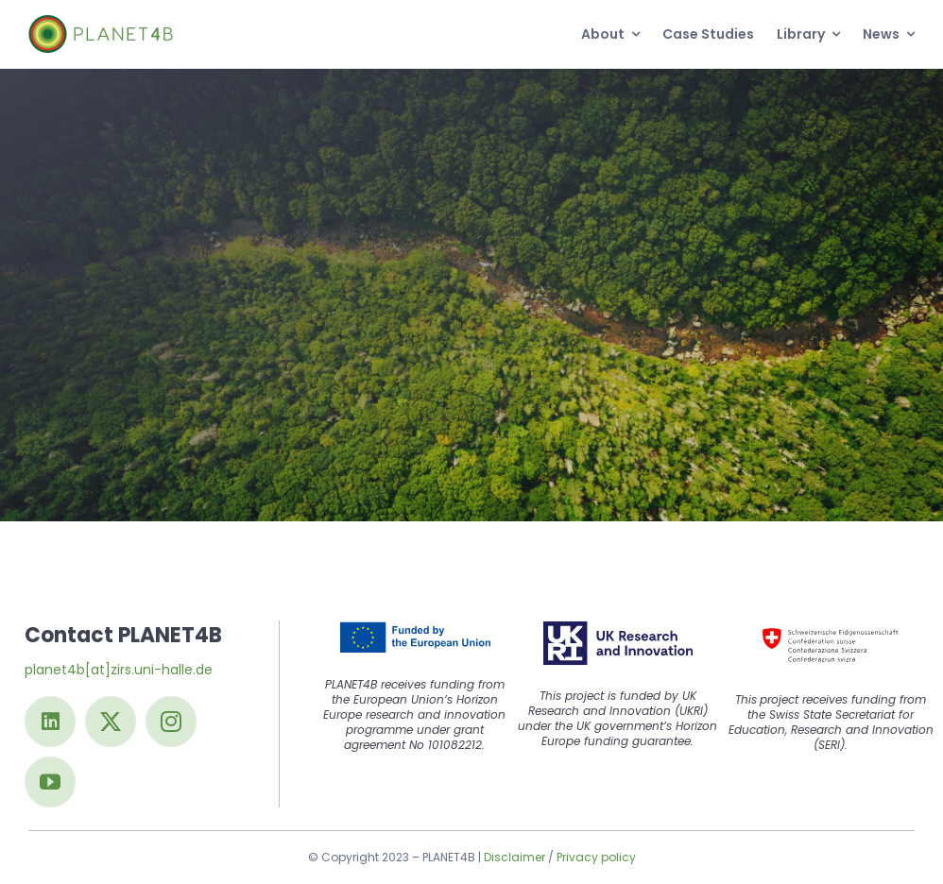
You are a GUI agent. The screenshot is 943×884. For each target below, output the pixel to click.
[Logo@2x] (100, 21)
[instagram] (171, 721)
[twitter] (110, 721)
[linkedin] (50, 721)
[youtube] (50, 782)
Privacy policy (596, 857)
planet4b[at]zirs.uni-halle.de (119, 669)
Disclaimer (514, 857)
